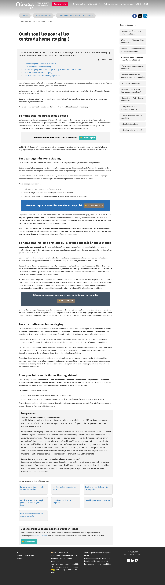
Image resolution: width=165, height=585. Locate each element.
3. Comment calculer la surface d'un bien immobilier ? (133, 50)
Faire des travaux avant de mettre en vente (31, 514)
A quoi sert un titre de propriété (61, 501)
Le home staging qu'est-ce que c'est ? (39, 63)
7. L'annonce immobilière (130, 83)
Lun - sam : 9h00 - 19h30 (133, 554)
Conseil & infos (94, 4)
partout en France (40, 535)
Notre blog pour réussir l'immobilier (65, 564)
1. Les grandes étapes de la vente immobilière (131, 32)
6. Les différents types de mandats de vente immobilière (133, 76)
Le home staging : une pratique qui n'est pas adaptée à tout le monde (53, 69)
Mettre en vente (60, 4)
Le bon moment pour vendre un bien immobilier (32, 488)
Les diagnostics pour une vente (96, 561)
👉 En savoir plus (29, 541)
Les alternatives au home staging (37, 72)
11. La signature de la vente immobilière (131, 116)
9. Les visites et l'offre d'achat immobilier (132, 99)
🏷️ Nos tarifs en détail (59, 552)
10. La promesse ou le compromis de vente (129, 108)
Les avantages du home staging (37, 66)
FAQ (18, 552)
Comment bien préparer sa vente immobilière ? (76, 16)
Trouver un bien (111, 4)
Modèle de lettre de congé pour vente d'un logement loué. (31, 502)
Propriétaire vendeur (43, 16)
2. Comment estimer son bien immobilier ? (132, 41)
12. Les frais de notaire (129, 124)
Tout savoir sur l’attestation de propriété (97, 488)
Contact (20, 558)
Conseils (25, 16)
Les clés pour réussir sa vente (97, 500)
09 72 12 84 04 (142, 4)
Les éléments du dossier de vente (64, 488)
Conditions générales (25, 555)
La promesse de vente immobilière (97, 564)
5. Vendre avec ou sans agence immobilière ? (132, 67)
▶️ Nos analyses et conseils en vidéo (64, 567)
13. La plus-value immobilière (132, 130)
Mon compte (127, 4)
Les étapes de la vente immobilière (97, 558)
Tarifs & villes (79, 4)
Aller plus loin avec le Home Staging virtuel (41, 75)
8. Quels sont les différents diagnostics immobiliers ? (131, 90)
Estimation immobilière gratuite (64, 555)
